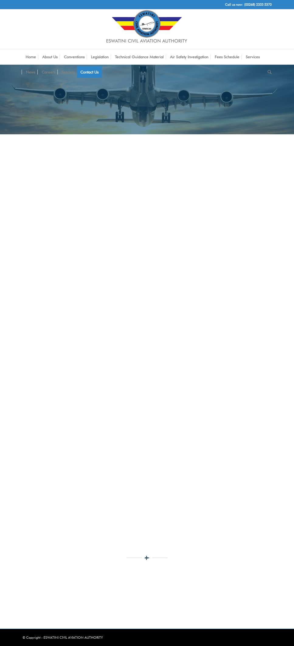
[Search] (268, 72)
